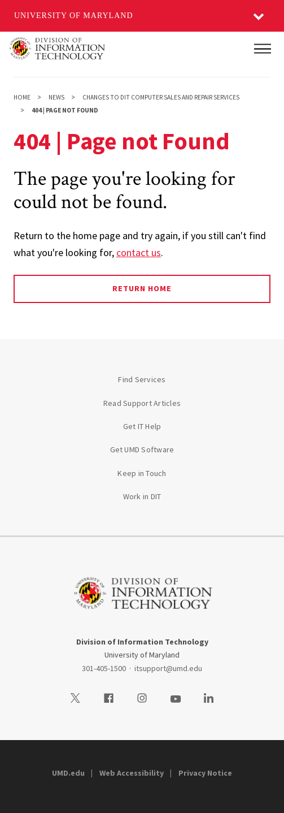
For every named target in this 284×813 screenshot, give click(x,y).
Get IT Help (142, 426)
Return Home (142, 288)
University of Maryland (73, 15)
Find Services (141, 379)
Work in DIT (142, 496)
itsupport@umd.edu (168, 668)
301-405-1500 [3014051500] (104, 668)
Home (22, 97)
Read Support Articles (142, 403)
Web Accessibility (131, 773)
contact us (138, 252)
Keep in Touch (141, 473)
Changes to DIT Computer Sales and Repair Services (160, 97)
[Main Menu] (262, 48)
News (56, 97)
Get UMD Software (142, 449)
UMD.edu (68, 773)
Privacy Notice (205, 773)
